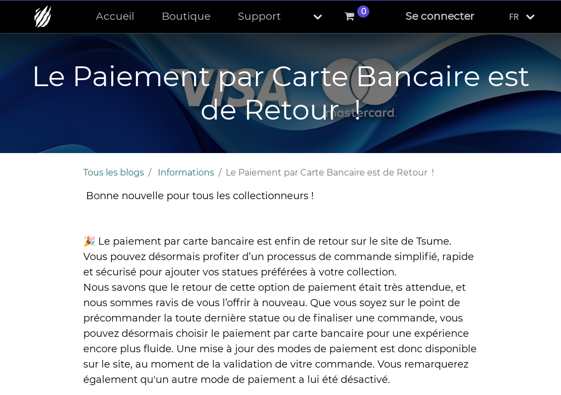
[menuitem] (115, 17)
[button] (308, 17)
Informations (186, 172)
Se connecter (439, 16)
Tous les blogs (113, 172)
